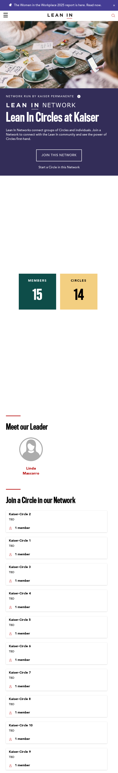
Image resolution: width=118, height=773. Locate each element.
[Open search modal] (113, 16)
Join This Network (59, 155)
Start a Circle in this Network (59, 167)
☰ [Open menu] (5, 16)
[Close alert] (113, 5)
